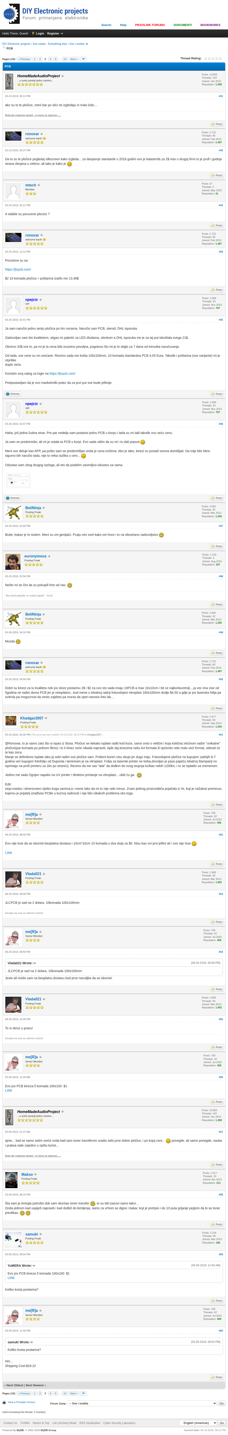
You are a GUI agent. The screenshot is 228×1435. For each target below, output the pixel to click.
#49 (221, 632)
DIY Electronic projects (16, 44)
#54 (221, 951)
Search (106, 25)
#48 (221, 576)
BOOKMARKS (210, 25)
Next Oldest (15, 1385)
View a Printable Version (21, 1402)
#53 (221, 894)
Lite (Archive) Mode (64, 1423)
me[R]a (31, 814)
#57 (221, 1131)
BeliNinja (33, 508)
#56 (221, 1077)
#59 (221, 1254)
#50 (221, 679)
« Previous (24, 59)
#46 (221, 423)
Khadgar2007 (32, 718)
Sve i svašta (76, 44)
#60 (221, 1330)
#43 (221, 205)
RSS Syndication (89, 1423)
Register (53, 33)
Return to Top (41, 1423)
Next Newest (35, 1385)
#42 (221, 150)
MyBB (20, 1430)
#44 (221, 251)
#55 (221, 1019)
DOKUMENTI (183, 25)
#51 (221, 734)
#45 (221, 319)
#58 (221, 1194)
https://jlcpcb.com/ (18, 269)
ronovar (32, 134)
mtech (30, 185)
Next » (74, 59)
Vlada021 (33, 874)
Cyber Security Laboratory (119, 1423)
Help (123, 25)
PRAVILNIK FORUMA (150, 25)
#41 (221, 96)
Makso (27, 1174)
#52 (221, 834)
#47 (221, 526)
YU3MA (25, 1423)
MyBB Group (48, 1430)
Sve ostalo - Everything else (50, 44)
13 (65, 59)
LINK (8, 853)
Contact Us (10, 1423)
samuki (31, 1234)
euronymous (35, 556)
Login (40, 33)
